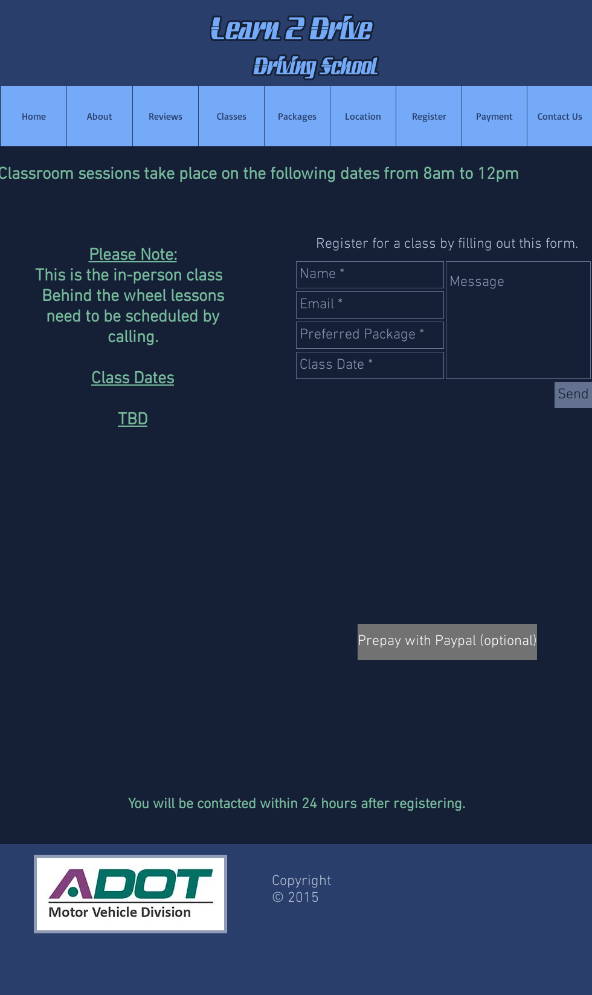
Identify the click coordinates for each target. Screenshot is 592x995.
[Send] (573, 395)
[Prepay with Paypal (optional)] (447, 642)
